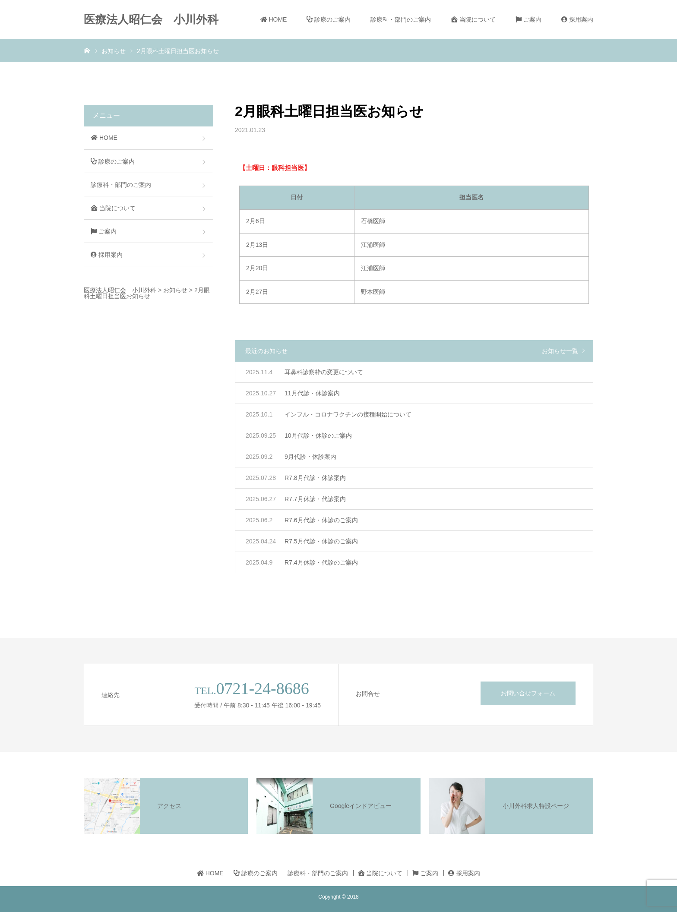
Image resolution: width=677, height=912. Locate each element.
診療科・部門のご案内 (400, 19)
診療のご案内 (329, 19)
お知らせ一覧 (560, 350)
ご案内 (528, 19)
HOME (273, 19)
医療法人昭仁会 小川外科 (151, 19)
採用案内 (577, 19)
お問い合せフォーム (528, 693)
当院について (473, 19)
